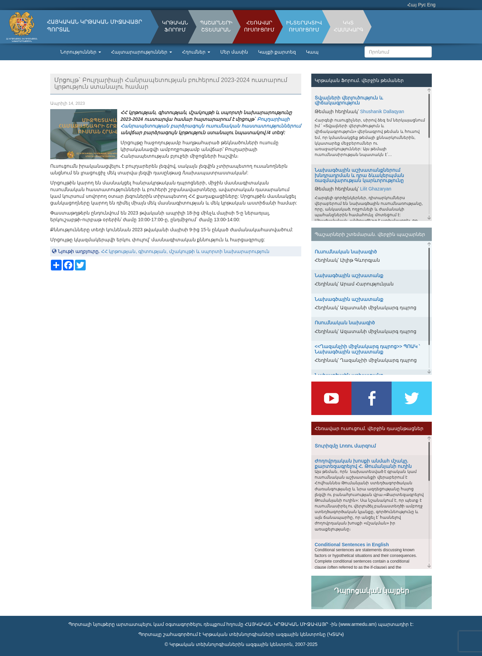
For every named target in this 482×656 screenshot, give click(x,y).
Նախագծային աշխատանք (349, 275)
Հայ (412, 4)
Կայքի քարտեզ (277, 52)
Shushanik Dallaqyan (382, 111)
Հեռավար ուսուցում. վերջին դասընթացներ (369, 428)
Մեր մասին (234, 52)
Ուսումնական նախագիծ (346, 251)
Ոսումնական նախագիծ (345, 322)
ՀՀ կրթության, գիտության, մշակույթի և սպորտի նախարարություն (185, 251)
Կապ (312, 52)
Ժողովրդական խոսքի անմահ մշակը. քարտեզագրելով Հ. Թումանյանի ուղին (363, 463)
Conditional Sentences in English (352, 544)
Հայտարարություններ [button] (141, 52)
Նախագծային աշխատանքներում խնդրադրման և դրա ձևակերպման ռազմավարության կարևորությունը (359, 175)
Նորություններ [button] (80, 52)
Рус (422, 4)
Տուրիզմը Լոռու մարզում (345, 445)
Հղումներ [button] (196, 52)
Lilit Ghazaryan (375, 188)
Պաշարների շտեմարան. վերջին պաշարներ (370, 234)
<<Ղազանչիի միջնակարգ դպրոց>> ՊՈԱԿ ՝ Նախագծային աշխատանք (367, 349)
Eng (431, 4)
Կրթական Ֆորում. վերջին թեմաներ (359, 80)
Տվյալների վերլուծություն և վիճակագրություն (349, 100)
